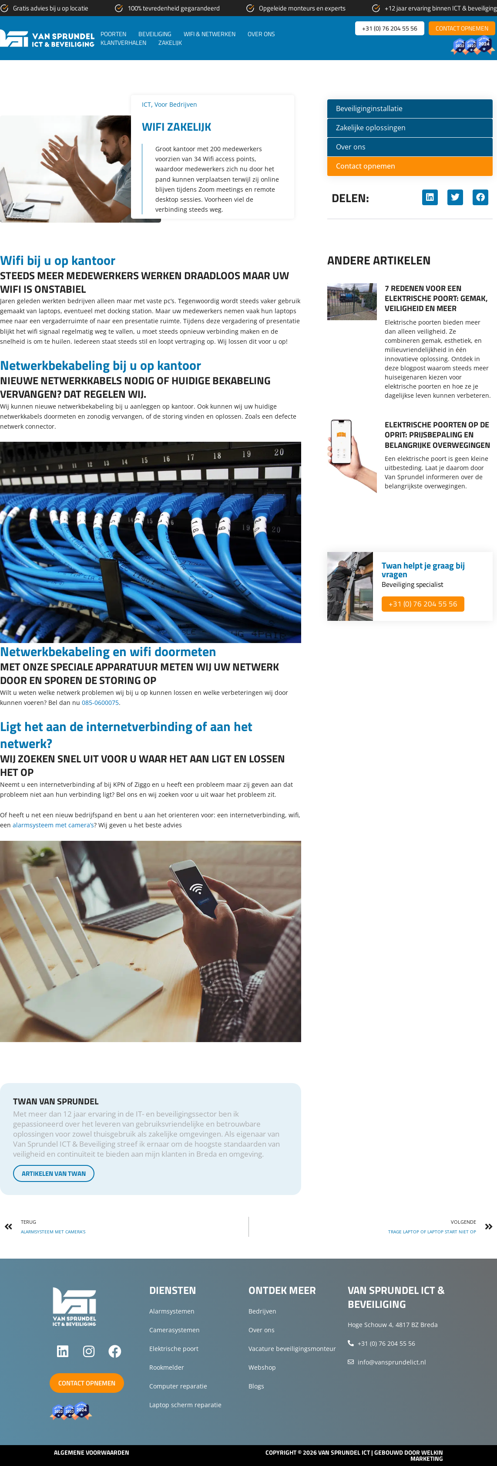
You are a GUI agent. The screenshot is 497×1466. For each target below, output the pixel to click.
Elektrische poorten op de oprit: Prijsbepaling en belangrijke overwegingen (437, 435)
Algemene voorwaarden (91, 1452)
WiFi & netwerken (209, 34)
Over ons (261, 34)
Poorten (113, 34)
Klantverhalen (123, 42)
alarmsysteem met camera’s (53, 825)
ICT (147, 104)
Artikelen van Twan (54, 1173)
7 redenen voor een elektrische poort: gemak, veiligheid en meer (436, 298)
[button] (430, 197)
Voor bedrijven (179, 104)
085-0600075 (100, 702)
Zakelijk (170, 42)
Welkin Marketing (426, 1455)
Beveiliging (154, 34)
